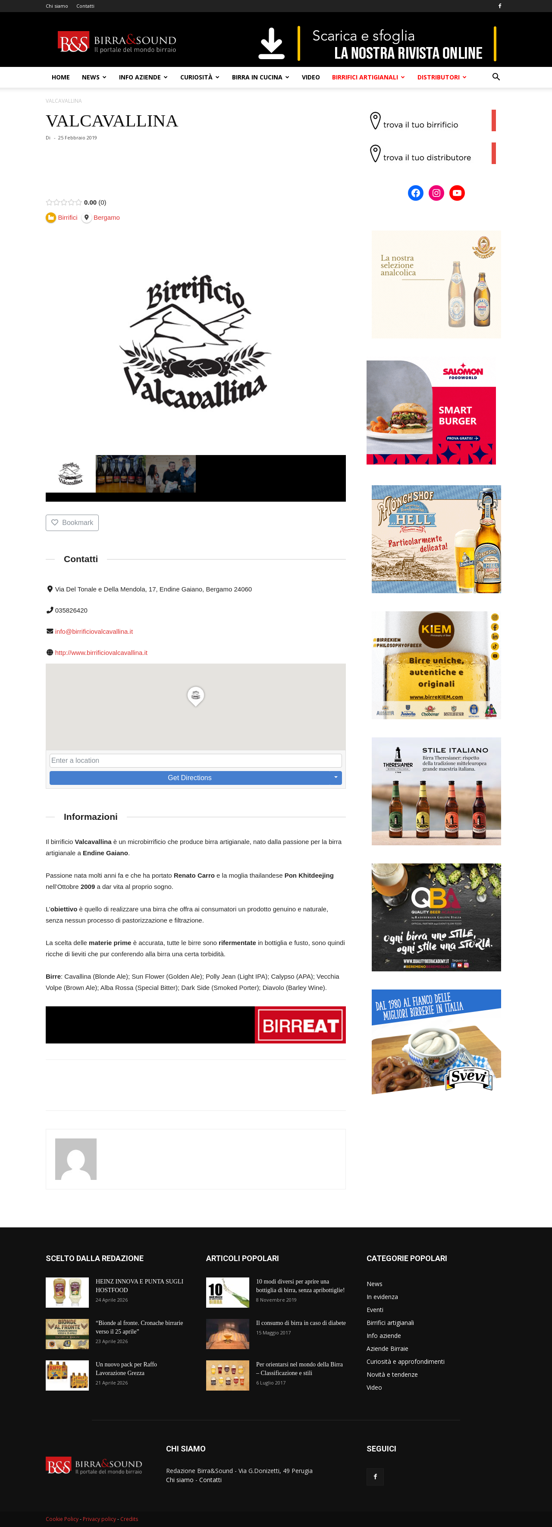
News (94, 77)
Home (61, 77)
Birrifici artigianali (368, 77)
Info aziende (143, 77)
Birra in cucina (260, 77)
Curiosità (200, 77)
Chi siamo (57, 6)
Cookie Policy (62, 1519)
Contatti (85, 6)
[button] (496, 78)
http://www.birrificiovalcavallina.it (101, 652)
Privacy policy (99, 1519)
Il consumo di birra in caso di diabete (301, 1323)
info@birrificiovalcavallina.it (94, 631)
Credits (129, 1519)
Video (311, 77)
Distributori (442, 77)
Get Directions (189, 777)
